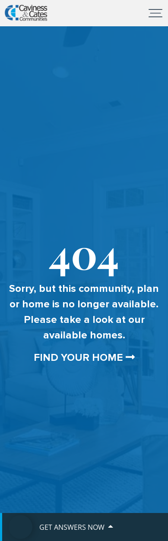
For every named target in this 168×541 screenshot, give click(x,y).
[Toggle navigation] (155, 13)
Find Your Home (84, 357)
